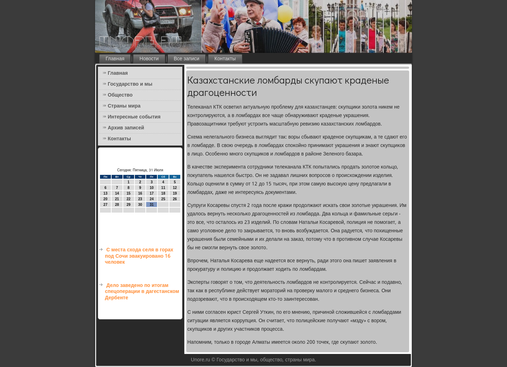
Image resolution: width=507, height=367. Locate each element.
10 (152, 188)
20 (105, 199)
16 (140, 193)
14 (117, 193)
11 (163, 188)
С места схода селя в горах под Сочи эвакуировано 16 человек (139, 256)
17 (152, 193)
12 (175, 188)
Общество (120, 95)
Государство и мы (130, 84)
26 (175, 199)
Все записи (187, 59)
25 (163, 199)
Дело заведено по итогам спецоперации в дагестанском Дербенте (142, 291)
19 (175, 193)
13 (105, 193)
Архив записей (126, 128)
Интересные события (134, 117)
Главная (115, 59)
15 (129, 193)
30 (140, 205)
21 (117, 199)
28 (117, 205)
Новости (148, 59)
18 (163, 193)
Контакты (225, 59)
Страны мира (124, 106)
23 (140, 199)
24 (152, 199)
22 (129, 199)
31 (152, 205)
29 (129, 205)
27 (105, 205)
